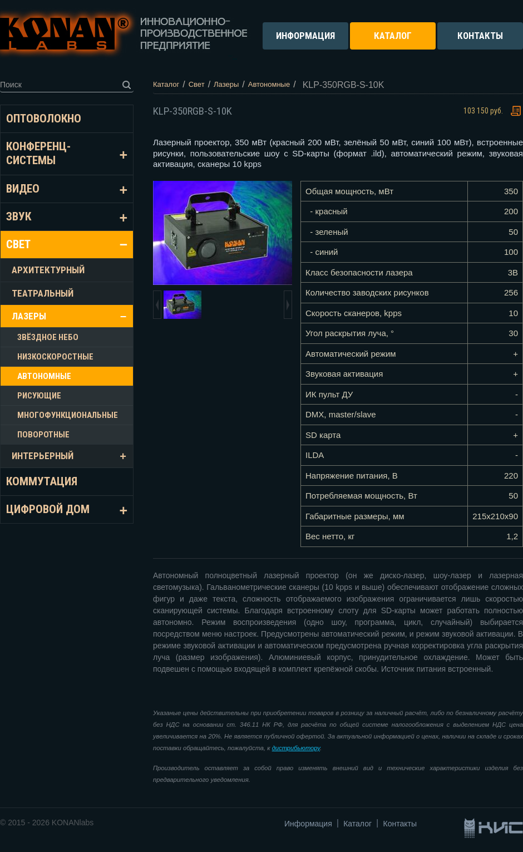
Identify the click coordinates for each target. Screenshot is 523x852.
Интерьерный (42, 455)
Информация (308, 823)
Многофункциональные (67, 415)
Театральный (42, 293)
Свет (18, 244)
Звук (18, 216)
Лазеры (29, 316)
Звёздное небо (47, 337)
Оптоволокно (43, 118)
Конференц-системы (38, 153)
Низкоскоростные (55, 357)
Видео (23, 188)
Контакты (400, 823)
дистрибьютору (296, 748)
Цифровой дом (48, 509)
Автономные (44, 376)
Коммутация (41, 481)
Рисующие (39, 396)
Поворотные (43, 435)
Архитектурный (48, 269)
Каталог (357, 823)
